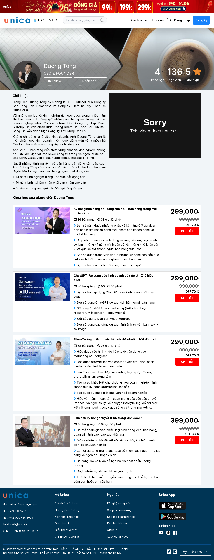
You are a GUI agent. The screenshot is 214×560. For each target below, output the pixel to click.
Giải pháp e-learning (119, 510)
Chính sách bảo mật (67, 536)
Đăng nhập (182, 20)
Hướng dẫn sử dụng (67, 510)
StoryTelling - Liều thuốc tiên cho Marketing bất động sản (116, 339)
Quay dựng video (117, 536)
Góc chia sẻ (62, 523)
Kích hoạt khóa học (67, 516)
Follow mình (54, 83)
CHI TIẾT (187, 231)
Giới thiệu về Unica (66, 503)
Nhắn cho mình (87, 83)
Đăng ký (201, 20)
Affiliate (112, 530)
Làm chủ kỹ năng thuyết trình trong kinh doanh (108, 418)
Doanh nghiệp (139, 20)
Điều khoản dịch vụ (66, 530)
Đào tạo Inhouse (117, 523)
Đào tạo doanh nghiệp (121, 516)
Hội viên (158, 20)
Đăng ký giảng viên (119, 503)
